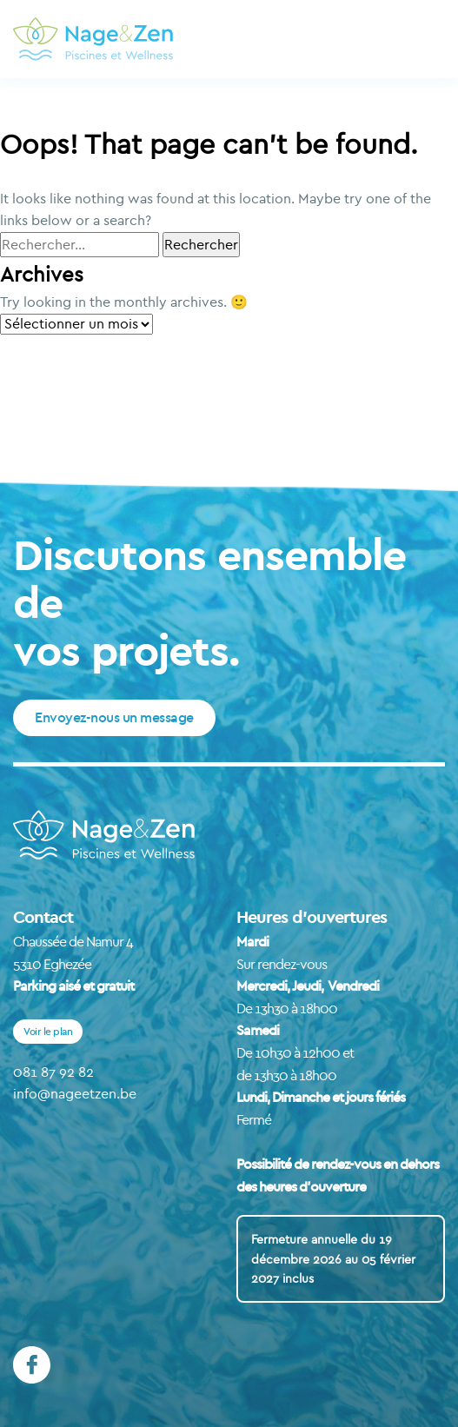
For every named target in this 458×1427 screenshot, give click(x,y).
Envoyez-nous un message (114, 717)
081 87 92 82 (53, 1071)
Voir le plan (47, 1031)
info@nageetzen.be (74, 1093)
